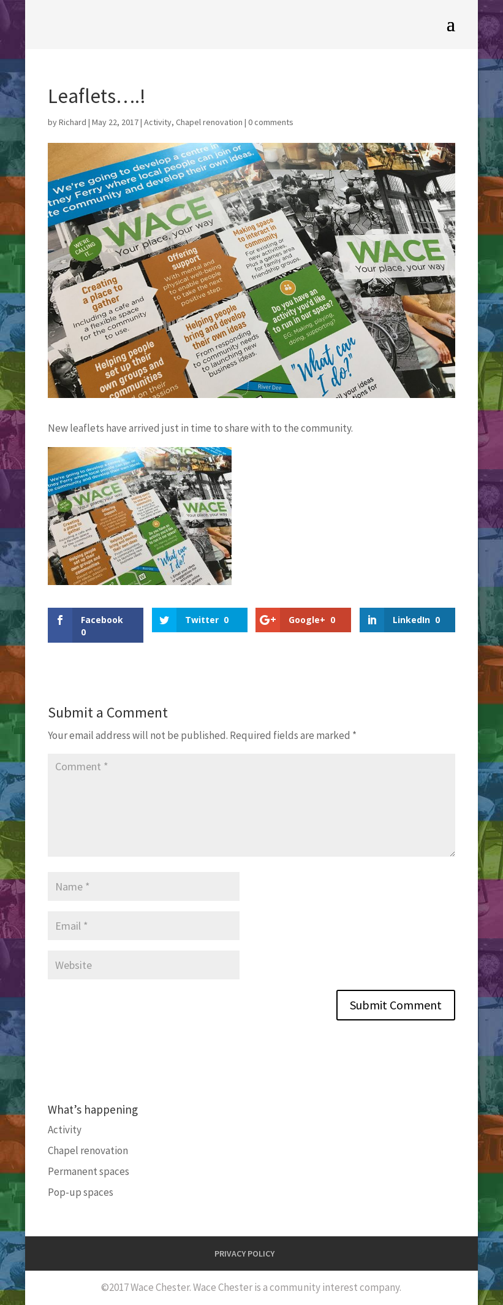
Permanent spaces (88, 1171)
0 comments (270, 122)
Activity (158, 122)
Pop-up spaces (80, 1192)
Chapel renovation (209, 122)
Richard (72, 122)
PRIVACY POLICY (244, 1253)
